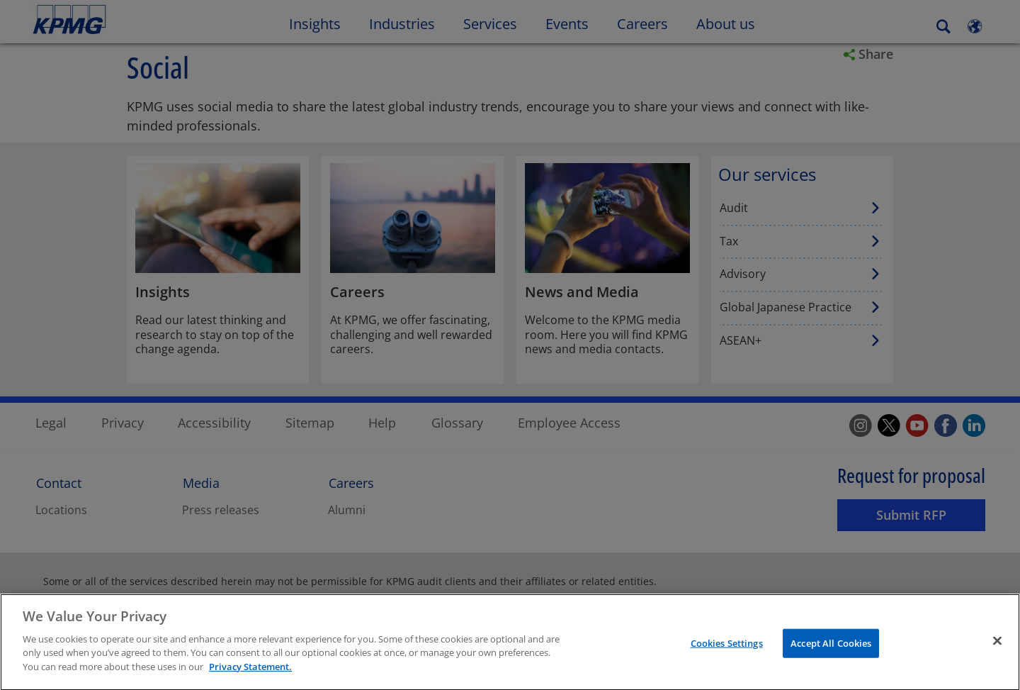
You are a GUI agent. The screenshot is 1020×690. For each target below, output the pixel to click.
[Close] (997, 645)
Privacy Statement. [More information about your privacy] (250, 672)
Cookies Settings (727, 648)
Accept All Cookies (830, 648)
